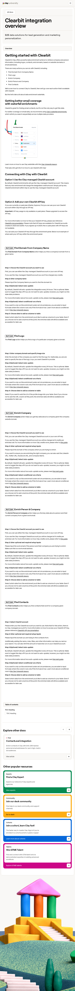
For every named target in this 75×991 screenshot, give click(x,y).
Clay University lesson (49, 164)
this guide (64, 442)
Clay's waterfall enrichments (57, 112)
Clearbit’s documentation (14, 223)
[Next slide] (69, 728)
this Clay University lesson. (19, 310)
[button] (70, 3)
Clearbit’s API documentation (28, 629)
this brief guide (58, 298)
